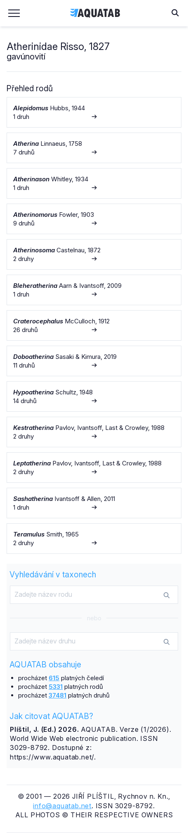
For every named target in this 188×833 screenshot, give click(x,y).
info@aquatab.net (62, 806)
